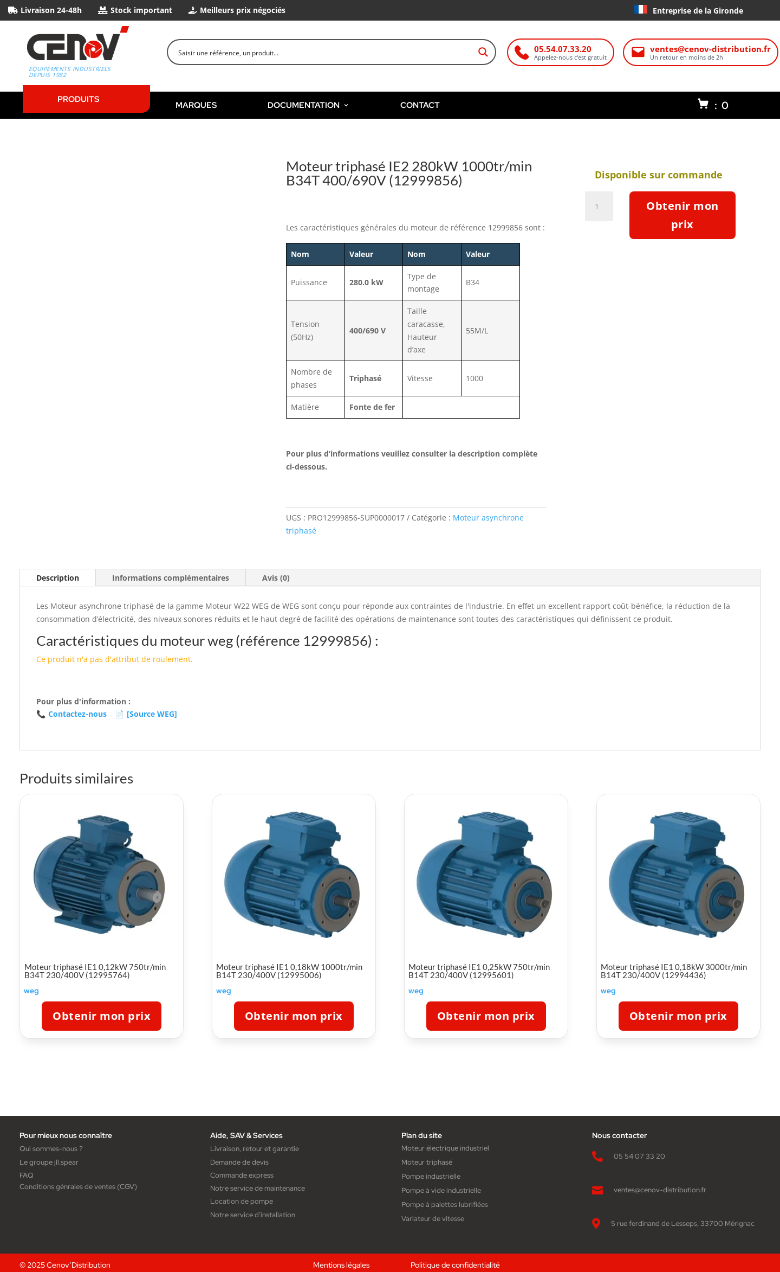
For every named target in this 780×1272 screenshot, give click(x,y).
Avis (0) (276, 578)
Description (57, 578)
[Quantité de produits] (601, 206)
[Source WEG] (146, 714)
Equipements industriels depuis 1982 (70, 72)
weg (31, 990)
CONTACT (420, 105)
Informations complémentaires (170, 578)
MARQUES (196, 105)
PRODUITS (78, 99)
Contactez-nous (71, 714)
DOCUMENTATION (308, 105)
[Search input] (324, 52)
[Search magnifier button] (483, 52)
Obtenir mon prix (682, 215)
